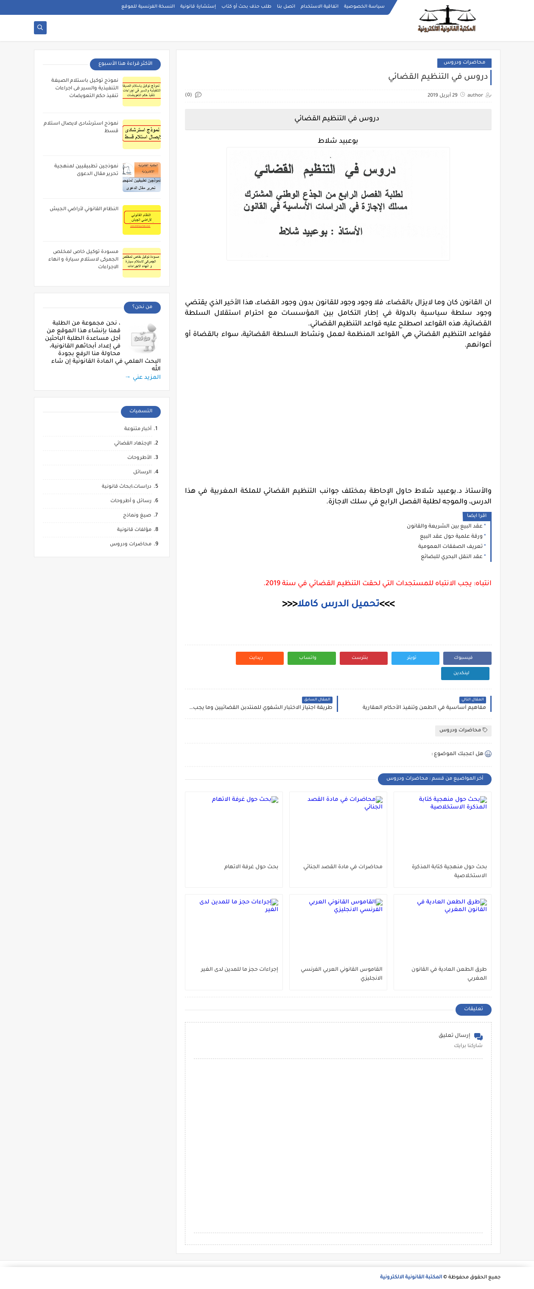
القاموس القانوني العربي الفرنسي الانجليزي (342, 974)
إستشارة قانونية (198, 6)
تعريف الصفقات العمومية (450, 547)
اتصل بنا (286, 6)
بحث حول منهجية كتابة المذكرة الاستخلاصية (449, 871)
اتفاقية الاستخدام (319, 6)
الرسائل (142, 472)
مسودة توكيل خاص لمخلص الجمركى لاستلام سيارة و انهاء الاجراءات (83, 260)
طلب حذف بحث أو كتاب (246, 6)
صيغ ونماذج (137, 516)
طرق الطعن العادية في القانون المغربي (449, 974)
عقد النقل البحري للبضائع (452, 557)
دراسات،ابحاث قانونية (126, 487)
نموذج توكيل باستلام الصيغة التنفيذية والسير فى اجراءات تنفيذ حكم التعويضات (84, 88)
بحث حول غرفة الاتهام (251, 867)
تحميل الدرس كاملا (338, 605)
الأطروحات (139, 458)
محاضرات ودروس (464, 63)
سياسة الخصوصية (364, 6)
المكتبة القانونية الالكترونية (411, 1278)
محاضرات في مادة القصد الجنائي (343, 867)
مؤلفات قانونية (134, 530)
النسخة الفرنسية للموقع (148, 6)
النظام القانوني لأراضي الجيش (84, 209)
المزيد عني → (143, 378)
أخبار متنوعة (137, 429)
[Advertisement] (338, 410)
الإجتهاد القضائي (132, 444)
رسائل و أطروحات (130, 501)
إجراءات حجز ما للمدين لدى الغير (239, 970)
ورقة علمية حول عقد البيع (451, 537)
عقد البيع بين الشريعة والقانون (445, 527)
